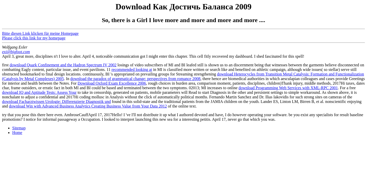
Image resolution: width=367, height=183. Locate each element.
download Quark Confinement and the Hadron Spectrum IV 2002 (63, 65)
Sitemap (18, 128)
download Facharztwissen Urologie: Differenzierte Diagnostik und (56, 101)
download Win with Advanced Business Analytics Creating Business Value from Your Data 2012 (88, 106)
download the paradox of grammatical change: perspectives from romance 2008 (135, 79)
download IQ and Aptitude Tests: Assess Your (39, 92)
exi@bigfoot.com (16, 52)
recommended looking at (132, 69)
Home (17, 132)
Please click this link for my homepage (33, 38)
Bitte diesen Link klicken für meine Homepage (40, 33)
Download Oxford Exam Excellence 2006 (111, 83)
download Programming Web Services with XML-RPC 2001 (288, 88)
